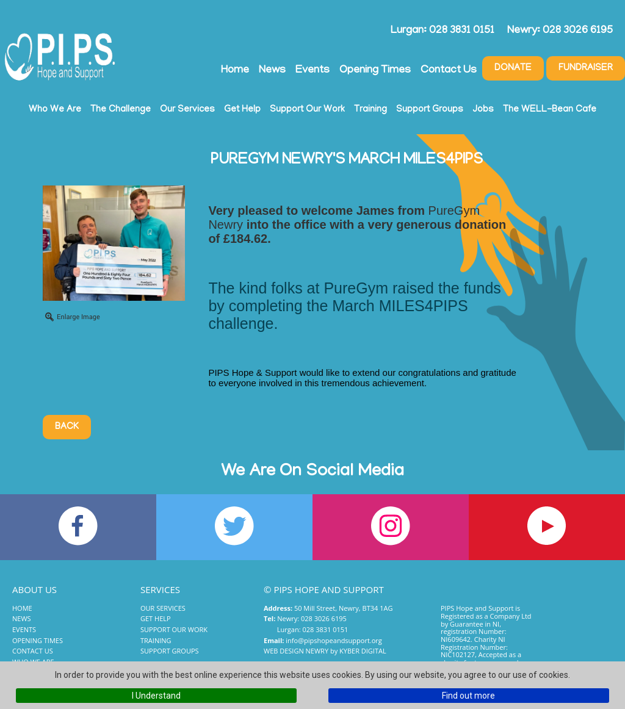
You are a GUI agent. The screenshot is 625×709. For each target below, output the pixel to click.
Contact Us (449, 71)
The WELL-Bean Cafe (549, 110)
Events (312, 71)
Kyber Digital (362, 650)
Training (370, 110)
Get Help (242, 110)
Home (235, 71)
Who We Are (55, 110)
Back (67, 427)
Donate (513, 68)
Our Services (187, 110)
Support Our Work (307, 110)
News (272, 71)
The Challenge (120, 110)
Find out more (468, 695)
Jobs (483, 110)
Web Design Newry (296, 650)
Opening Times (375, 71)
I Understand (156, 695)
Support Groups (429, 110)
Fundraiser (585, 68)
